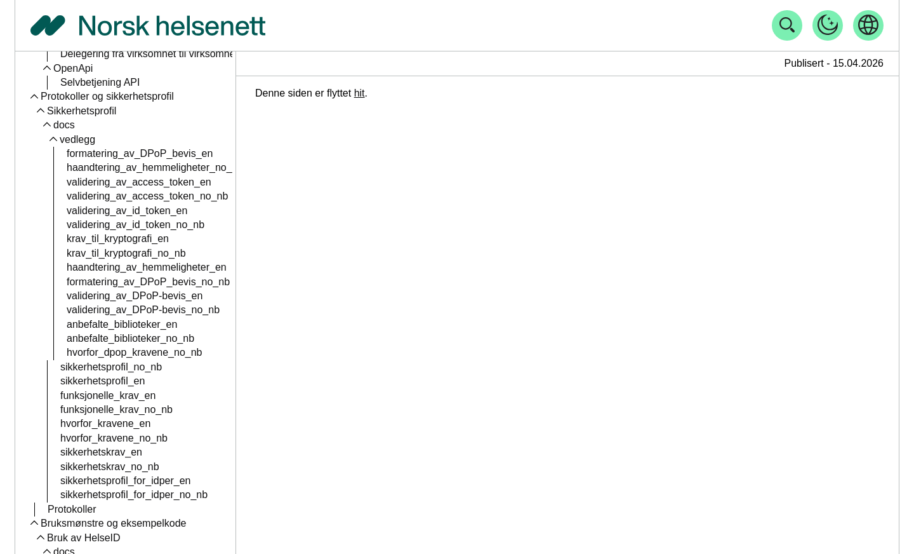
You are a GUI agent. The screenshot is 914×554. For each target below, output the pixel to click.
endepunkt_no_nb (107, 196)
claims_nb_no (98, 82)
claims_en (89, 67)
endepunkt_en (99, 181)
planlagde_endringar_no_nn (123, 523)
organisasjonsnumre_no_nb (129, 394)
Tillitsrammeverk (96, 210)
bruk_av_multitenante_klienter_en (143, 437)
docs (64, 494)
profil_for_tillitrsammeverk (133, 238)
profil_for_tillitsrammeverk (124, 224)
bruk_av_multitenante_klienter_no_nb (151, 452)
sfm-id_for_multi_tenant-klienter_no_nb (154, 366)
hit (359, 93)
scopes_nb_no (100, 110)
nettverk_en (93, 267)
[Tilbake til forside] (147, 25)
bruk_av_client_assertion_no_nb (140, 323)
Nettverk (79, 252)
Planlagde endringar (86, 466)
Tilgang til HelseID (82, 537)
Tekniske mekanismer (108, 295)
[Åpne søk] (787, 25)
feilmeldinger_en (104, 124)
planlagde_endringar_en (115, 508)
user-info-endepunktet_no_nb (139, 53)
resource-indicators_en (118, 338)
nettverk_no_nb (101, 281)
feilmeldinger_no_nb (112, 138)
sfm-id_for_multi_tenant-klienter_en (146, 409)
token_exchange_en (112, 152)
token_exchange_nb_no (121, 167)
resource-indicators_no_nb (127, 352)
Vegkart (64, 480)
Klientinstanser (93, 423)
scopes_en (91, 96)
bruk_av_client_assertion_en (131, 309)
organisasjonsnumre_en (121, 380)
